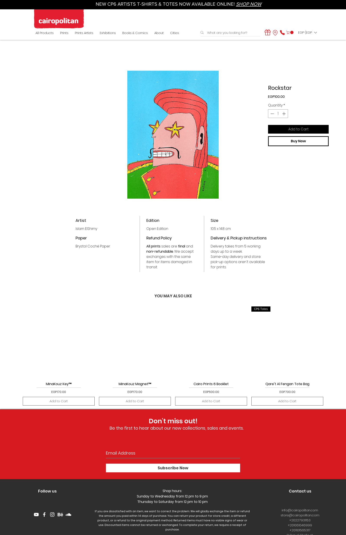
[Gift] (267, 32)
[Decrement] (272, 114)
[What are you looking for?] (229, 33)
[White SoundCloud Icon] (68, 514)
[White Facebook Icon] (44, 514)
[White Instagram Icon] (52, 514)
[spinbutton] (278, 114)
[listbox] (307, 32)
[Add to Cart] (59, 401)
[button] (290, 32)
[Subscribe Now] (173, 468)
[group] (173, 356)
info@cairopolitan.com (300, 510)
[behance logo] (60, 514)
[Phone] (282, 32)
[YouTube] (36, 514)
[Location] (275, 32)
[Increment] (284, 114)
